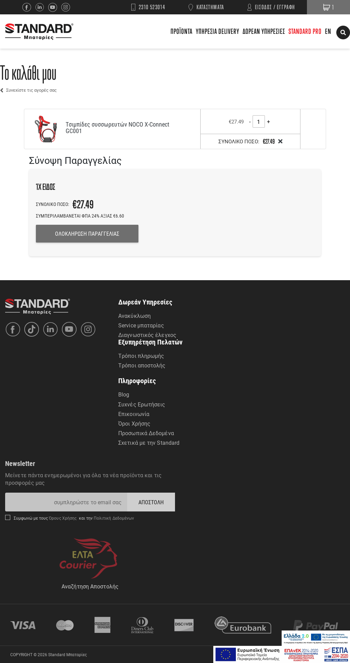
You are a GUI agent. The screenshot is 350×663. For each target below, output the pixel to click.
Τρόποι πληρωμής (141, 355)
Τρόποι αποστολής (142, 365)
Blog (123, 394)
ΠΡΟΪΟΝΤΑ (181, 31)
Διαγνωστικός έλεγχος (147, 334)
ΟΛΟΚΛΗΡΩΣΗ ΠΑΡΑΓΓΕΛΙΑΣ (87, 233)
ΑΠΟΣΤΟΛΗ (151, 502)
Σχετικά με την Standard (148, 442)
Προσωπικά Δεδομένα (146, 433)
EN (328, 31)
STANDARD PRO (305, 31)
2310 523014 (152, 7)
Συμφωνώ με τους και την (74, 518)
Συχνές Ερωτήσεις (141, 404)
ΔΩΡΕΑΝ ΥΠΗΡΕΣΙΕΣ (264, 31)
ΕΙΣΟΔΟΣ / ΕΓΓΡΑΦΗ (275, 7)
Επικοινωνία (133, 413)
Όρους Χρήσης (63, 518)
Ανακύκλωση (134, 315)
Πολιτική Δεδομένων (113, 518)
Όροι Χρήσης (134, 423)
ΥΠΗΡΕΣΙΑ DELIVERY (217, 31)
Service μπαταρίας (141, 325)
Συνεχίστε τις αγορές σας (31, 90)
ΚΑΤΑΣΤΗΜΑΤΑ (210, 7)
